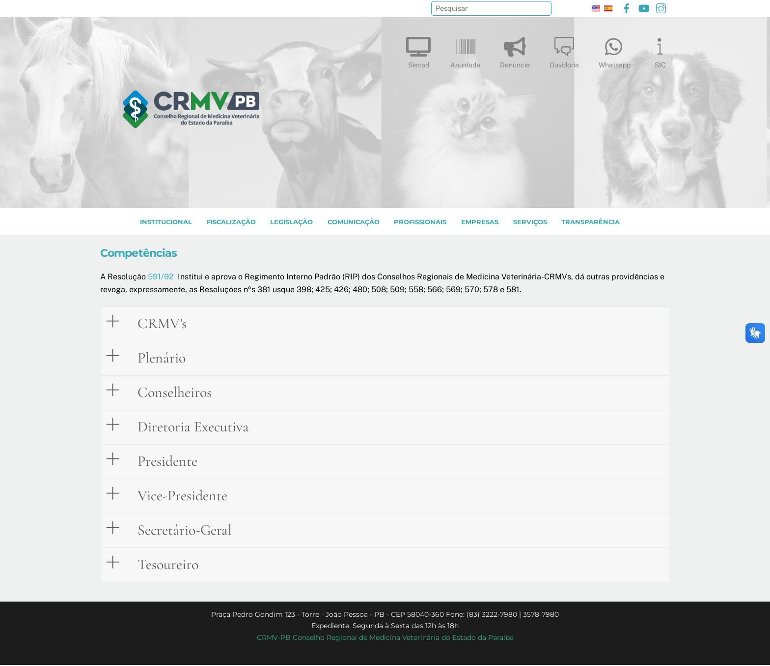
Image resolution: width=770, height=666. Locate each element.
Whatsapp (615, 50)
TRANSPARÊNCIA (590, 223)
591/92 (161, 277)
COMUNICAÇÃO (354, 223)
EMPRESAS (479, 223)
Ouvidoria (564, 50)
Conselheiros (167, 391)
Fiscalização (231, 223)
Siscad (418, 50)
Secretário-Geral (177, 529)
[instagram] (661, 7)
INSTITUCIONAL (166, 223)
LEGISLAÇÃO (291, 223)
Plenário (154, 357)
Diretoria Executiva (186, 426)
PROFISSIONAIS (420, 223)
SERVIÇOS (530, 223)
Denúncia (515, 50)
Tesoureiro (160, 564)
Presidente (160, 460)
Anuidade (465, 50)
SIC (660, 50)
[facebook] (626, 7)
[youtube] (643, 7)
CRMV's (155, 322)
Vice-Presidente (175, 495)
